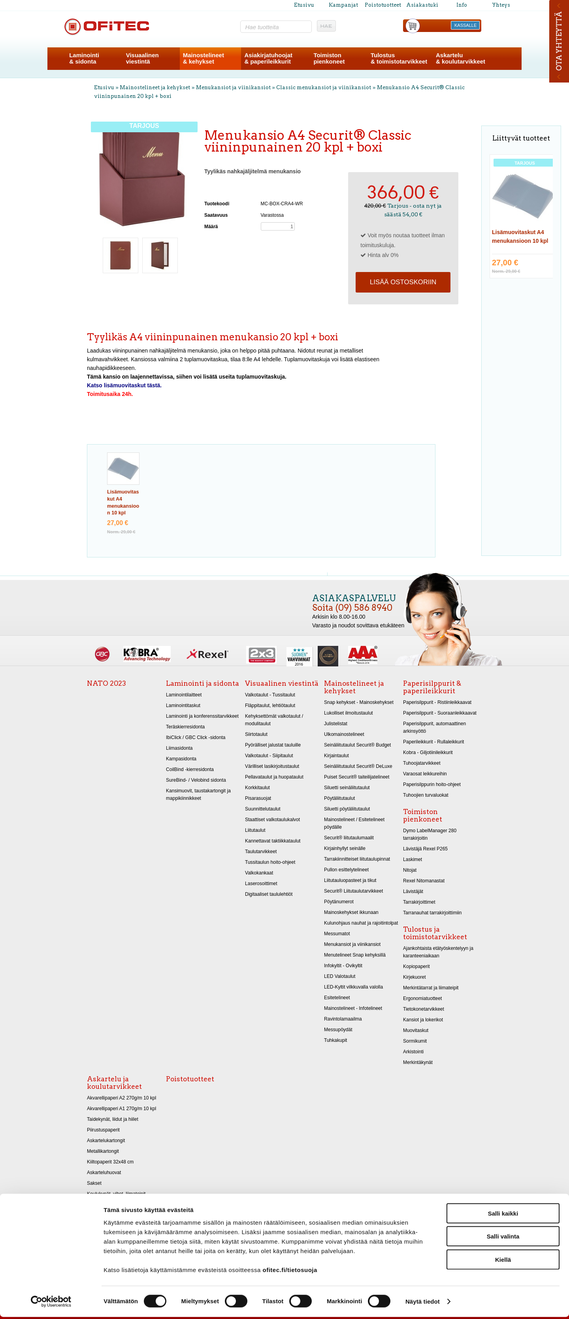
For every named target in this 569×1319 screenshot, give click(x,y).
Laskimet (412, 859)
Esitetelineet (337, 997)
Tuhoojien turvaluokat (425, 795)
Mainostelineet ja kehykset (155, 87)
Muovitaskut (415, 1030)
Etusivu (304, 5)
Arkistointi (413, 1051)
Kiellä (503, 1261)
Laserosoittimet (261, 883)
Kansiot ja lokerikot (423, 1020)
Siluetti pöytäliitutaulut (347, 809)
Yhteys (501, 5)
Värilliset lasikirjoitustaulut (272, 766)
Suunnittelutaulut (263, 809)
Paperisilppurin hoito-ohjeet (432, 784)
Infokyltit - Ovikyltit (343, 965)
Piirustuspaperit (103, 1130)
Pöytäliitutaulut (339, 798)
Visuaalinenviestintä (142, 58)
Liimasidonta (179, 748)
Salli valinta (503, 1238)
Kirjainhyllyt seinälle (345, 848)
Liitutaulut (255, 830)
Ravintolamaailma (343, 1019)
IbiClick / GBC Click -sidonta (195, 737)
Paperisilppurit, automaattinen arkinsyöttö (434, 727)
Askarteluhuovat (104, 1172)
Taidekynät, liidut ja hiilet (112, 1119)
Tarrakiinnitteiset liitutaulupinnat (357, 859)
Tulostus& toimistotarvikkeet (399, 58)
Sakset (94, 1183)
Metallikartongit (103, 1151)
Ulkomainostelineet (344, 734)
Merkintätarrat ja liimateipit (430, 988)
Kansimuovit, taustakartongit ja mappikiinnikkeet (198, 794)
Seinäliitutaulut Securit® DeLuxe (358, 766)
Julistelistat (335, 723)
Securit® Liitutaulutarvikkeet (353, 891)
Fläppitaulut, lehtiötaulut (270, 705)
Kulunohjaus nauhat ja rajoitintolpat (361, 923)
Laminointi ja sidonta (202, 683)
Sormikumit (415, 1041)
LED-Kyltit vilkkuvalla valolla (353, 987)
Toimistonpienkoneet (329, 58)
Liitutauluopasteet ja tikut (350, 880)
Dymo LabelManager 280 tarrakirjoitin (429, 834)
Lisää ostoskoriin (403, 282)
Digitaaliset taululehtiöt (268, 894)
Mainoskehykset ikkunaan (351, 912)
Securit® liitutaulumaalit (349, 838)
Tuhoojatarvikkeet (422, 763)
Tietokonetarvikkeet (423, 1009)
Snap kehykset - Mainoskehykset (359, 702)
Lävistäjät (413, 891)
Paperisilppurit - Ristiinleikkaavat (437, 702)
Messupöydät (338, 1029)
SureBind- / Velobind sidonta (196, 780)
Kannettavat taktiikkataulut (272, 841)
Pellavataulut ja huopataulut (274, 777)
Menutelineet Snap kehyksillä (355, 955)
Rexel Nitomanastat (424, 881)
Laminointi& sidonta (84, 58)
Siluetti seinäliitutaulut (347, 787)
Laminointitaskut (183, 705)
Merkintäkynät (418, 1062)
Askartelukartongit (106, 1140)
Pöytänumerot (339, 901)
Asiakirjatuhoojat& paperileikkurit (268, 58)
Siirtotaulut (256, 734)
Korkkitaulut (257, 787)
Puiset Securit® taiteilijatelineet (356, 777)
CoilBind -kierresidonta (190, 769)
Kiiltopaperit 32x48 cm (110, 1162)
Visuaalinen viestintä (281, 683)
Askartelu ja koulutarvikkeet (114, 1082)
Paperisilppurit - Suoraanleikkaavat (440, 713)
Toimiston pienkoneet (422, 815)
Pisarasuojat (258, 798)
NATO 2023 (106, 683)
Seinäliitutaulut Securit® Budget (357, 745)
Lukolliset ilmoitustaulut (348, 713)
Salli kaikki (503, 1215)
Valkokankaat (259, 873)
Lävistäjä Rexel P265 (425, 849)
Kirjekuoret (414, 977)
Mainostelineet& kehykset (203, 58)
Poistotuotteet (383, 5)
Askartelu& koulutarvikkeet (460, 58)
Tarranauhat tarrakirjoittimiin (432, 913)
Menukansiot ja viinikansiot (233, 87)
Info (461, 5)
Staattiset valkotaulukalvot (272, 819)
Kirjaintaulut (336, 755)
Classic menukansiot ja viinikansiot (323, 87)
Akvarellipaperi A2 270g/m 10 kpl (121, 1098)
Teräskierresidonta (185, 727)
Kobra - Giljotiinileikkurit (428, 752)
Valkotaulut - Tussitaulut (270, 695)
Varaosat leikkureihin (425, 774)
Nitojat (409, 870)
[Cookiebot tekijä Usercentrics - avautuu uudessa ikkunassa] (51, 1304)
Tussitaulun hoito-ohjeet (270, 862)
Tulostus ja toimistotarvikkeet (435, 933)
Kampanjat (343, 5)
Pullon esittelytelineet (346, 869)
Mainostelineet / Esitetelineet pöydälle (354, 823)
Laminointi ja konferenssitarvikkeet (202, 716)
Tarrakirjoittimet (419, 902)
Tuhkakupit (335, 1040)
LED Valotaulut (339, 976)
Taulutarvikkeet (261, 851)
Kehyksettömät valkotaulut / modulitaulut (274, 719)
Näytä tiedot (422, 1303)
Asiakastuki (422, 5)
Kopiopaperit (416, 966)
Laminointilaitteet (184, 695)
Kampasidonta (181, 759)
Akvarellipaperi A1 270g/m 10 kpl (121, 1108)
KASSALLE (465, 25)
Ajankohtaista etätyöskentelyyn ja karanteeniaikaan (438, 952)
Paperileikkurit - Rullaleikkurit (433, 742)
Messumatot (337, 933)
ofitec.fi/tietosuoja (289, 1271)
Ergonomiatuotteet (422, 998)
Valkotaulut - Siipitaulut (269, 755)
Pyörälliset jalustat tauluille (273, 745)
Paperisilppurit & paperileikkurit (432, 687)
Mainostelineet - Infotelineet (353, 1008)
